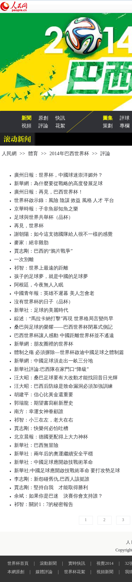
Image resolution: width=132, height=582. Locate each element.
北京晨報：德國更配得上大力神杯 (51, 436)
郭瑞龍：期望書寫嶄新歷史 (43, 403)
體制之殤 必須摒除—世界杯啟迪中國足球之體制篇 (69, 352)
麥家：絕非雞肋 (31, 242)
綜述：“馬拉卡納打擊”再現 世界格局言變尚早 (63, 318)
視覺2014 (104, 563)
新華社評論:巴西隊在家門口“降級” (51, 369)
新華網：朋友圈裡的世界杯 (43, 344)
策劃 (108, 125)
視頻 (26, 125)
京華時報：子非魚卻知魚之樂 (46, 208)
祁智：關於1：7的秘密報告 (43, 504)
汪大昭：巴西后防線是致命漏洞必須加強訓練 (63, 386)
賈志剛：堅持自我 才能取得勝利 (51, 487)
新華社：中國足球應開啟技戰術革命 (53, 462)
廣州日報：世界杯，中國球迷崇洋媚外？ (58, 175)
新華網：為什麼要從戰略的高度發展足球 (58, 183)
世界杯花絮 (74, 571)
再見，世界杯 (29, 225)
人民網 (9, 153)
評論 (43, 125)
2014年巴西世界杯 (69, 153)
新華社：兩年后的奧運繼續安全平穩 (53, 453)
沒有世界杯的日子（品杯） (43, 301)
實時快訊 (76, 563)
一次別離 (24, 259)
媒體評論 (44, 571)
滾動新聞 (48, 563)
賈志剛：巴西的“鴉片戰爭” (43, 251)
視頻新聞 (104, 571)
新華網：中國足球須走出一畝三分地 (53, 360)
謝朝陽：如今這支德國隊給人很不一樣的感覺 (63, 234)
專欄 (125, 125)
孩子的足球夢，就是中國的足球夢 (51, 276)
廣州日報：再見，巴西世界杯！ (48, 192)
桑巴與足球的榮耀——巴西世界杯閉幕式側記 (63, 327)
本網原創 (15, 571)
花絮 (60, 125)
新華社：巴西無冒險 (36, 445)
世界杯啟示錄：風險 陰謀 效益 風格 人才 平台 (64, 200)
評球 (125, 118)
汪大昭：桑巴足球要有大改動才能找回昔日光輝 (66, 377)
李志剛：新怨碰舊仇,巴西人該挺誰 (51, 479)
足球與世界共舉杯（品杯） (43, 217)
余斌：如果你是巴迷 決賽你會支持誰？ (58, 496)
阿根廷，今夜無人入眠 (38, 284)
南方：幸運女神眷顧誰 (38, 411)
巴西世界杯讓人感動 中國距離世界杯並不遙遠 (64, 335)
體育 (33, 153)
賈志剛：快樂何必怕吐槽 (41, 428)
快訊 (60, 118)
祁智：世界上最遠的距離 (41, 268)
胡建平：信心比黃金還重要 (43, 394)
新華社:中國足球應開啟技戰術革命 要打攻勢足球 (67, 470)
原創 (43, 118)
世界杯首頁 (18, 563)
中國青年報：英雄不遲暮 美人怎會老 (54, 293)
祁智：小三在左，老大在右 (43, 420)
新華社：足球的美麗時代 (41, 310)
